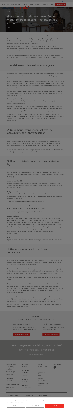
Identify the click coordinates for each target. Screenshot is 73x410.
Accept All (54, 405)
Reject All (15, 405)
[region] (36, 403)
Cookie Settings (35, 405)
